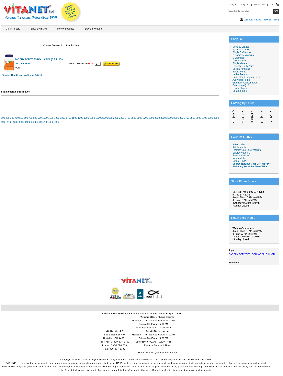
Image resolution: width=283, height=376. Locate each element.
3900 (216, 118)
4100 (9, 122)
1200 (56, 118)
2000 (104, 118)
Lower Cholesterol (242, 88)
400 (17, 118)
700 (30, 118)
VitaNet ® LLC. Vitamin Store (136, 280)
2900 (157, 118)
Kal (179, 313)
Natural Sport (239, 161)
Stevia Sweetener (94, 28)
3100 (169, 118)
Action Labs (238, 144)
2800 (151, 118)
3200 (174, 118)
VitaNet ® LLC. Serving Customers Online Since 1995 (30, 11)
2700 (145, 118)
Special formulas (241, 69)
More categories (65, 28)
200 (7, 118)
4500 (33, 122)
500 (21, 118)
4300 (21, 122)
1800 (92, 118)
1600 (80, 118)
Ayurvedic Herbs (241, 80)
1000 (45, 118)
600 (26, 118)
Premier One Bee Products (246, 150)
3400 (186, 118)
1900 (98, 118)
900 (40, 118)
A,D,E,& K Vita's (240, 49)
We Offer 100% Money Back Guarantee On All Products (71, 12)
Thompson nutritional (145, 313)
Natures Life (238, 158)
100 (3, 118)
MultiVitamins (239, 60)
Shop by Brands (241, 46)
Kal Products (239, 147)
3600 (198, 118)
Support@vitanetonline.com (161, 352)
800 (35, 118)
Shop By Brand (39, 28)
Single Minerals (240, 63)
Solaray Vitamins (241, 152)
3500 (192, 118)
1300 (62, 118)
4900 (56, 122)
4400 (27, 122)
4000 (3, 122)
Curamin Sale (13, 28)
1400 (68, 118)
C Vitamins (238, 57)
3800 (210, 118)
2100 (110, 118)
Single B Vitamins (241, 52)
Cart (272, 4)
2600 (139, 118)
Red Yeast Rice (121, 313)
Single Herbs (239, 71)
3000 (163, 118)
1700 (86, 118)
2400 (127, 118)
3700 (204, 118)
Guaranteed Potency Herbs (246, 77)
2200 (116, 118)
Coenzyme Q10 (240, 85)
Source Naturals (240, 155)
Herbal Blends (239, 74)
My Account (259, 4)
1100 (50, 118)
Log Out (245, 4)
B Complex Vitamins (243, 55)
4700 (45, 122)
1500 (74, 118)
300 (12, 118)
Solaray (105, 313)
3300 (180, 118)
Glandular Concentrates (244, 82)
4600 (39, 122)
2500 (133, 118)
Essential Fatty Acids (243, 66)
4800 (50, 122)
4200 (15, 122)
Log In (233, 4)
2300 (121, 118)
